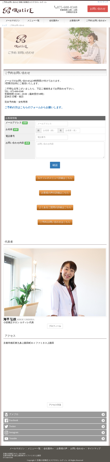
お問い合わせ (97, 8)
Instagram (13, 432)
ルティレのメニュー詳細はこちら (55, 178)
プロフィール (55, 326)
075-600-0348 (65, 7)
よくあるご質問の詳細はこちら (55, 207)
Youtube (13, 438)
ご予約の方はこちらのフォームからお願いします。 (34, 107)
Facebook (13, 420)
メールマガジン (13, 21)
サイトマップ (103, 2)
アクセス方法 (55, 405)
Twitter (12, 426)
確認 (55, 165)
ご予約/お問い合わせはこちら (55, 222)
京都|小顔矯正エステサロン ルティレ (52, 460)
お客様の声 (75, 21)
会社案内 (54, 21)
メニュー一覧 (33, 21)
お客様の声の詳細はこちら (55, 193)
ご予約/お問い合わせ (96, 21)
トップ (4, 25)
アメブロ (13, 414)
